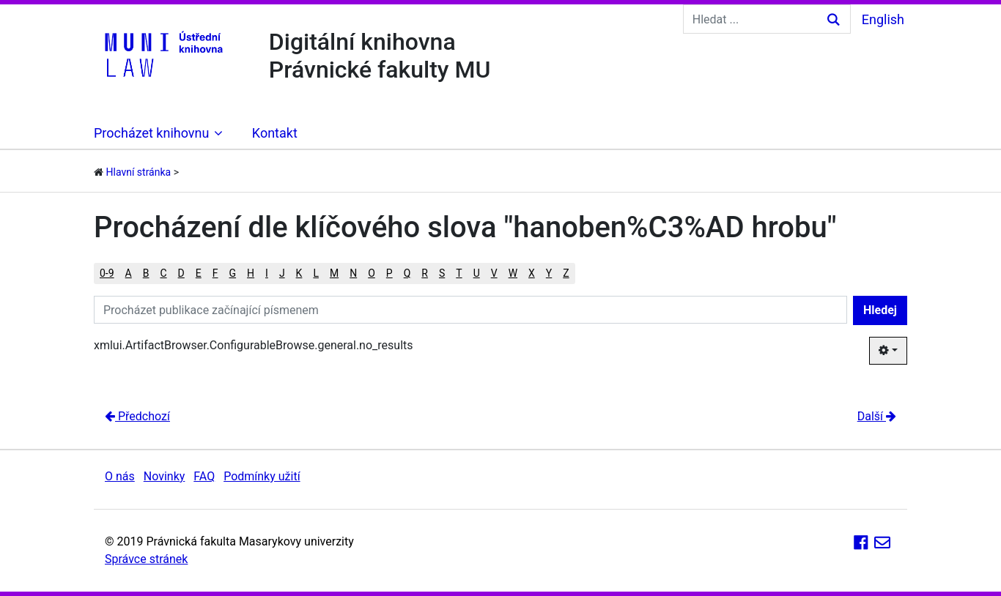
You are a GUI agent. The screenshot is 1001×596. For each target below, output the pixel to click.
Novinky (164, 476)
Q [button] (407, 273)
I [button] (266, 273)
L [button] (316, 273)
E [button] (199, 273)
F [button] (215, 273)
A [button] (128, 273)
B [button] (146, 273)
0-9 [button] (107, 273)
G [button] (233, 273)
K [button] (299, 273)
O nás (120, 476)
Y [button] (549, 273)
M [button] (334, 273)
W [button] (513, 273)
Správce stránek (146, 559)
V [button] (494, 273)
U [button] (476, 273)
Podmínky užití (262, 476)
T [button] (459, 273)
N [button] (353, 273)
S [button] (442, 273)
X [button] (531, 273)
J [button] (282, 273)
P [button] (389, 273)
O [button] (371, 273)
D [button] (181, 273)
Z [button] (566, 273)
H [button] (250, 273)
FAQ (204, 476)
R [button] (424, 273)
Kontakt (275, 133)
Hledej (880, 310)
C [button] (163, 273)
